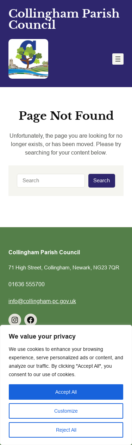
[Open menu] (118, 59)
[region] (66, 385)
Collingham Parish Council (64, 19)
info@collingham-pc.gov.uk (42, 301)
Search (101, 180)
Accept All (66, 392)
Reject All (66, 430)
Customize (66, 411)
